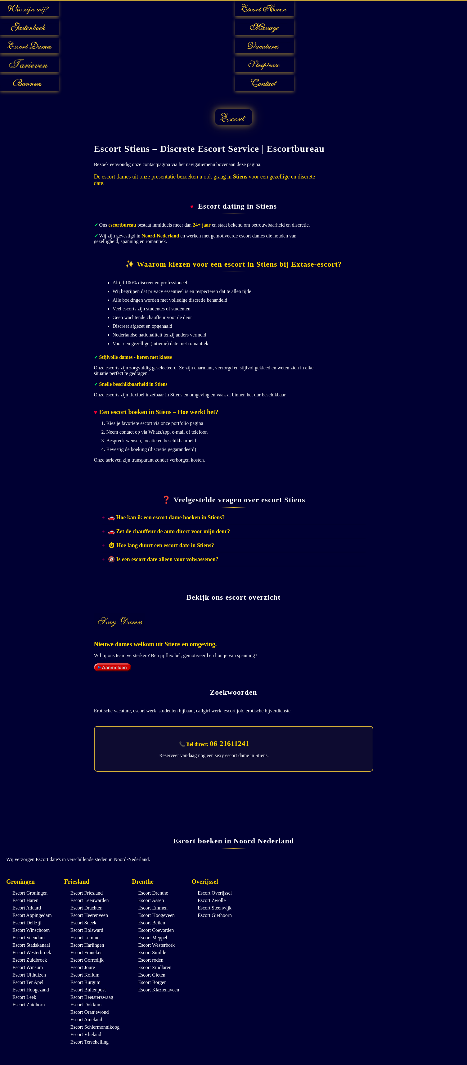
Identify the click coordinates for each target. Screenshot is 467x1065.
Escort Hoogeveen (156, 915)
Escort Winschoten (31, 930)
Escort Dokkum (86, 1004)
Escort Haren (25, 900)
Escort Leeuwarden (89, 900)
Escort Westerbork (156, 945)
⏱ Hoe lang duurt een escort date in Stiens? (161, 545)
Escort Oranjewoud (89, 1012)
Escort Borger (152, 982)
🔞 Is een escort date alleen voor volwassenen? (163, 559)
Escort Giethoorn (215, 915)
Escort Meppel (152, 937)
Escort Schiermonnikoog (95, 1027)
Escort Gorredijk (87, 960)
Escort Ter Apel (27, 982)
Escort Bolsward (86, 930)
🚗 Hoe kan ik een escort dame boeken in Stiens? (166, 517)
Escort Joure (82, 967)
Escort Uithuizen (29, 974)
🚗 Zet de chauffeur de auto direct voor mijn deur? (169, 531)
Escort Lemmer (85, 937)
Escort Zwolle (212, 900)
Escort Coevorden (156, 930)
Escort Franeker (86, 952)
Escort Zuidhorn (28, 1004)
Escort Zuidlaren (154, 967)
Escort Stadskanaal (31, 945)
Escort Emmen (153, 907)
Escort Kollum (85, 974)
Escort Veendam (28, 937)
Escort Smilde (152, 952)
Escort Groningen (29, 893)
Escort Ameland (86, 1019)
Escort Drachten (86, 907)
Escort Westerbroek (31, 952)
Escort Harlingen (87, 945)
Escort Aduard (26, 907)
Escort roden (150, 960)
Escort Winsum (27, 967)
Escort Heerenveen (89, 915)
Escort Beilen (151, 922)
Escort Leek (24, 997)
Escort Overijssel (215, 893)
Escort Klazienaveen (158, 989)
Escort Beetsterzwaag (91, 997)
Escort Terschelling (89, 1042)
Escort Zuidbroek (29, 960)
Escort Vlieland (85, 1034)
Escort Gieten (151, 974)
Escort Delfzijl (27, 922)
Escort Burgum (85, 982)
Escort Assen (151, 900)
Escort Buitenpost (88, 989)
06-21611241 (229, 743)
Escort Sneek (83, 922)
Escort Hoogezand (30, 989)
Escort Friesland (86, 893)
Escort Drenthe (153, 893)
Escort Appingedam (32, 915)
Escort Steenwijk (214, 907)
